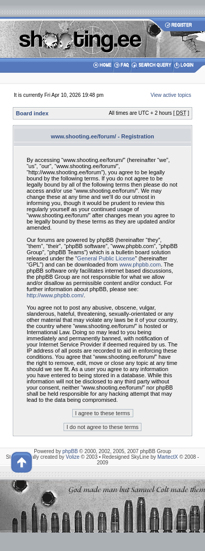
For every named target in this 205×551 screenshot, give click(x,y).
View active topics (171, 95)
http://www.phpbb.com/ (55, 295)
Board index (32, 113)
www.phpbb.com (140, 264)
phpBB (70, 451)
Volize (72, 457)
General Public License (106, 258)
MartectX (167, 457)
